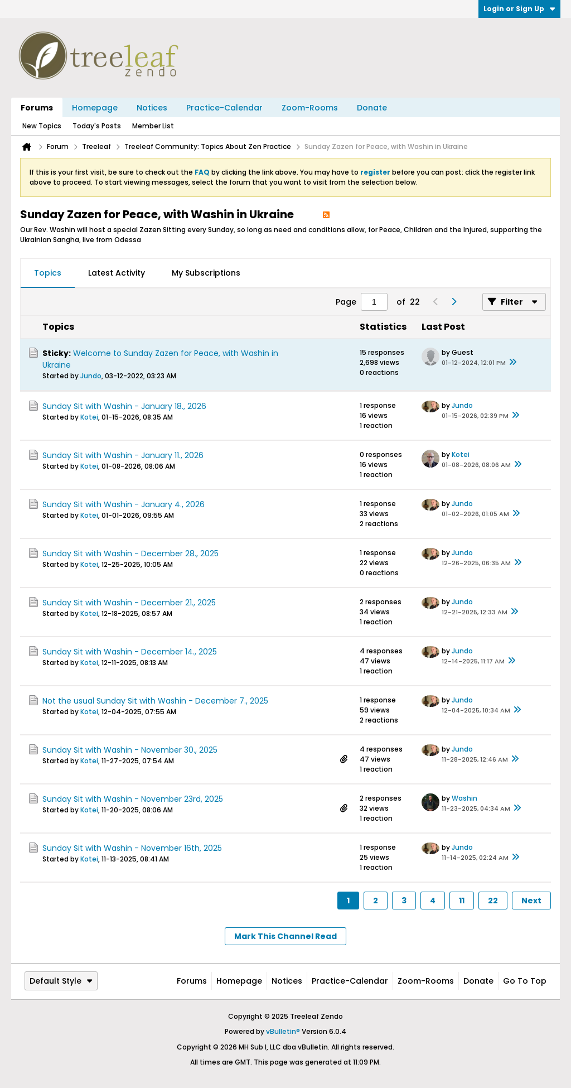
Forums (37, 107)
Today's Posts (96, 126)
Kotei (89, 417)
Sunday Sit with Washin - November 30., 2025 (129, 749)
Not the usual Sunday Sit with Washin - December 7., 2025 (155, 700)
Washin (464, 798)
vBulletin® (283, 1031)
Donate (372, 107)
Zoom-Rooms (310, 107)
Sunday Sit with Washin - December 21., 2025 (129, 602)
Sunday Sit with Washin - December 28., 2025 (130, 553)
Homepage (95, 107)
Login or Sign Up (519, 8)
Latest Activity (116, 272)
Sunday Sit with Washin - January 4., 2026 (123, 504)
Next (531, 900)
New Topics (41, 126)
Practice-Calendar (224, 107)
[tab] (48, 273)
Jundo (90, 376)
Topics (47, 272)
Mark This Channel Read (285, 936)
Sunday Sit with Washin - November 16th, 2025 (132, 848)
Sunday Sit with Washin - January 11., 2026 (123, 455)
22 (493, 900)
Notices (152, 107)
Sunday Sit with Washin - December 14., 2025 (129, 651)
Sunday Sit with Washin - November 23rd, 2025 (132, 799)
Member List (153, 126)
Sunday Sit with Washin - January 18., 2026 (124, 406)
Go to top (524, 980)
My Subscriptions (206, 272)
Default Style (61, 980)
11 (461, 900)
